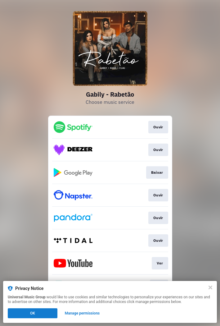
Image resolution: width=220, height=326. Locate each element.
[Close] (210, 287)
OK (32, 313)
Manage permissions (82, 313)
